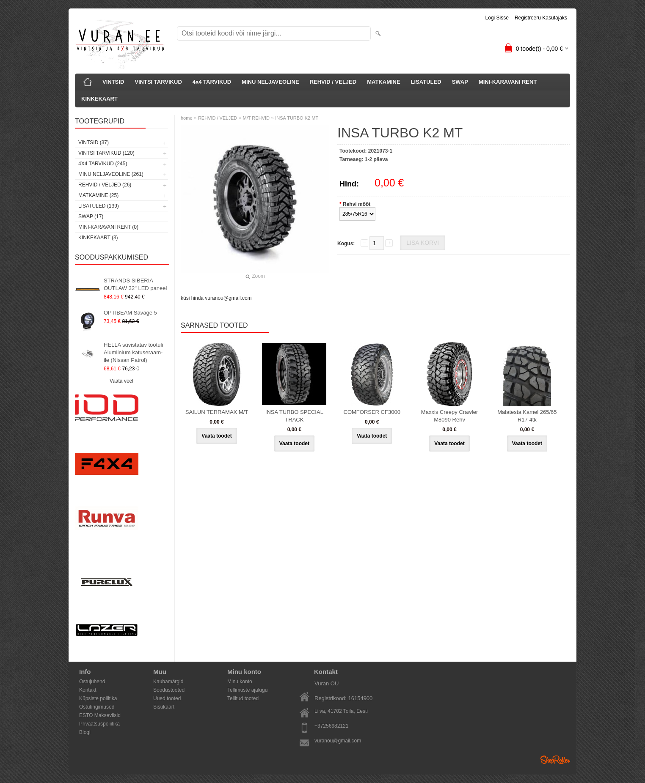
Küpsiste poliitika (98, 698)
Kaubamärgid (168, 681)
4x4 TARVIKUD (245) (102, 164)
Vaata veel (121, 381)
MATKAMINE (383, 82)
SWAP (460, 82)
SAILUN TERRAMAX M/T (216, 412)
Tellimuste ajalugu (247, 690)
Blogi (85, 732)
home (187, 117)
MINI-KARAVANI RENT (508, 82)
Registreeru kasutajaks (541, 18)
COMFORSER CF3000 (372, 412)
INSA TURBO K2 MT (296, 117)
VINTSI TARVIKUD (158, 82)
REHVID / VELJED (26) (104, 185)
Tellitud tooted (243, 698)
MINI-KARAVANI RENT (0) (108, 227)
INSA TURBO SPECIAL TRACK (294, 416)
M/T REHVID (256, 117)
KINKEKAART (99, 99)
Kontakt (87, 690)
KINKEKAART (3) (98, 238)
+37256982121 (331, 726)
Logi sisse (497, 18)
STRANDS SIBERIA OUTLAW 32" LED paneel (135, 284)
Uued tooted (167, 698)
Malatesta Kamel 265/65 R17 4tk (527, 416)
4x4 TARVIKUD (212, 82)
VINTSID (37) (93, 142)
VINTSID (113, 82)
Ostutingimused (96, 707)
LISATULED (426, 82)
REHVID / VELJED (333, 82)
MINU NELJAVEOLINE (270, 82)
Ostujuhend (92, 681)
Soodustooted (169, 690)
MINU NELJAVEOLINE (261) (110, 174)
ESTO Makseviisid (100, 715)
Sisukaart (163, 707)
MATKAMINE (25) (98, 195)
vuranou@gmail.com (337, 741)
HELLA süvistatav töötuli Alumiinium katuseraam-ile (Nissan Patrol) (133, 352)
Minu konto (239, 681)
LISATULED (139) (98, 206)
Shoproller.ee (555, 760)
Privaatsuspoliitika (99, 724)
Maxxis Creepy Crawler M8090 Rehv (449, 416)
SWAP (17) (90, 216)
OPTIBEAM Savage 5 (130, 312)
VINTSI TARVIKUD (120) (106, 153)
